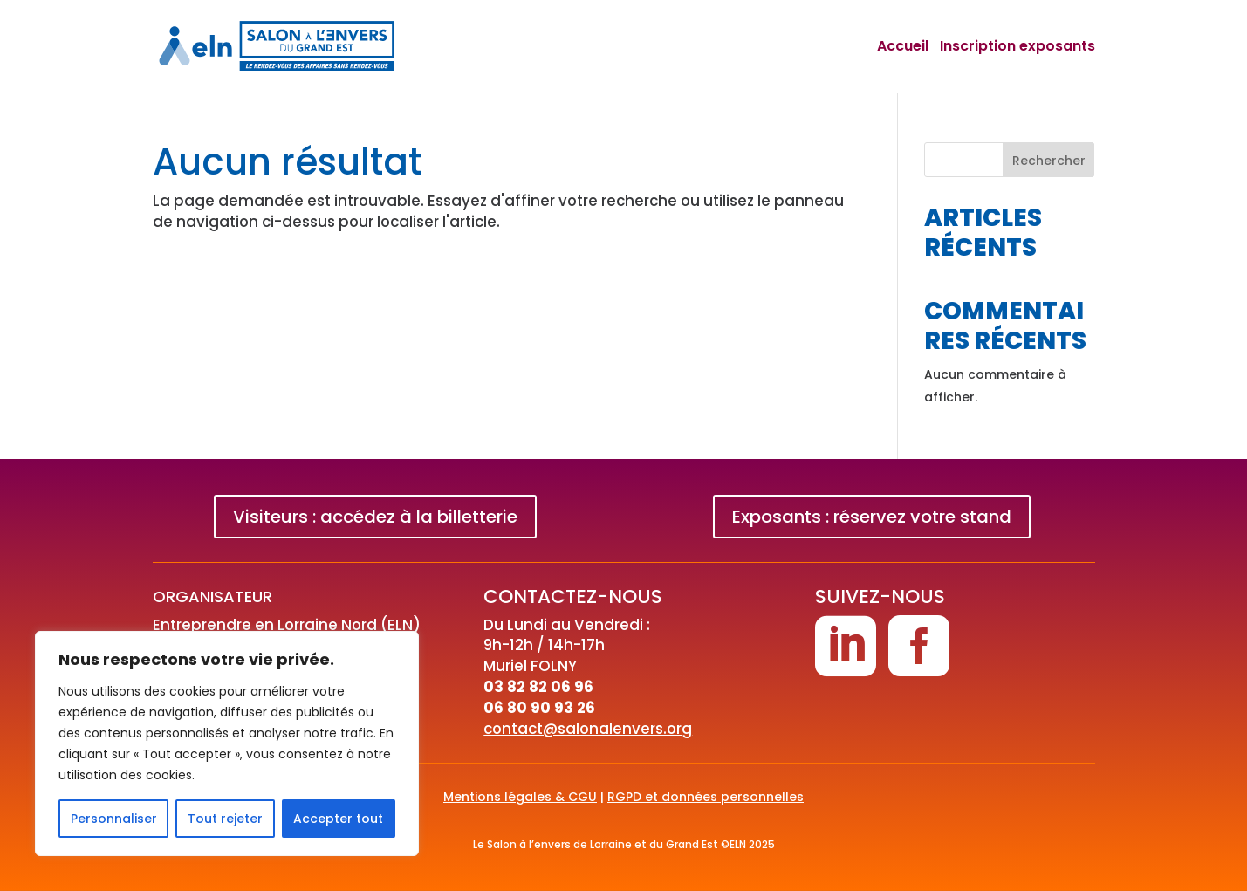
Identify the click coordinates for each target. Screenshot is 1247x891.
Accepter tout (338, 818)
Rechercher (1049, 160)
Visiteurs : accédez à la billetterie (375, 516)
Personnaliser (114, 818)
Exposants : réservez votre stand (871, 516)
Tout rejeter (225, 818)
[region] (227, 743)
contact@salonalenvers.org (587, 728)
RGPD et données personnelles (705, 796)
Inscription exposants (1017, 47)
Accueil (902, 47)
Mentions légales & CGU (520, 796)
